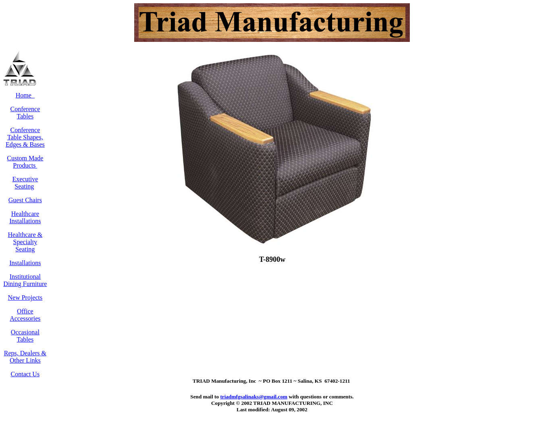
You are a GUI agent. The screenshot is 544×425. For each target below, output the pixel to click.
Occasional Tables (25, 336)
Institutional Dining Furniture (25, 280)
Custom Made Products (25, 162)
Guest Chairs (25, 200)
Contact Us (25, 374)
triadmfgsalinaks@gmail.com (253, 397)
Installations (25, 262)
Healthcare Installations (25, 217)
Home (25, 95)
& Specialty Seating (28, 242)
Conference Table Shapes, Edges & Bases (25, 137)
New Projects (25, 297)
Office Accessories (25, 315)
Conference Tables (25, 113)
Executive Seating (25, 183)
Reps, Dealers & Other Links (25, 357)
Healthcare (22, 234)
